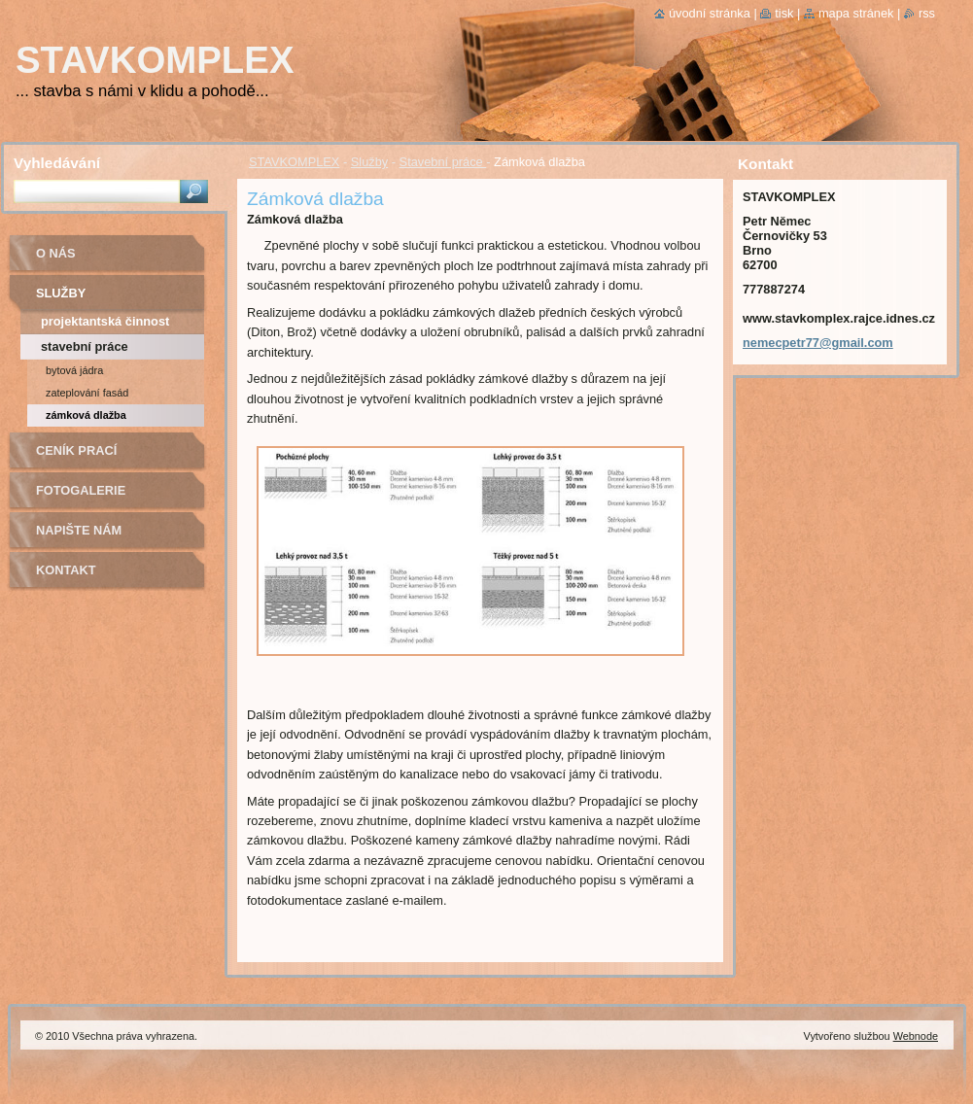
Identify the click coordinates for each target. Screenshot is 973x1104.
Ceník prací (76, 450)
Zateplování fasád (87, 392)
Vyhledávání (57, 163)
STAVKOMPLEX (294, 162)
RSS (927, 13)
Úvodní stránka (709, 13)
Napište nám (79, 530)
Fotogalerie (80, 490)
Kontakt (66, 570)
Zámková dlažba (86, 415)
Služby (369, 162)
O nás (56, 253)
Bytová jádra (74, 370)
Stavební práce (443, 162)
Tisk (784, 13)
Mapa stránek (856, 13)
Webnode (915, 1036)
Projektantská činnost (105, 321)
